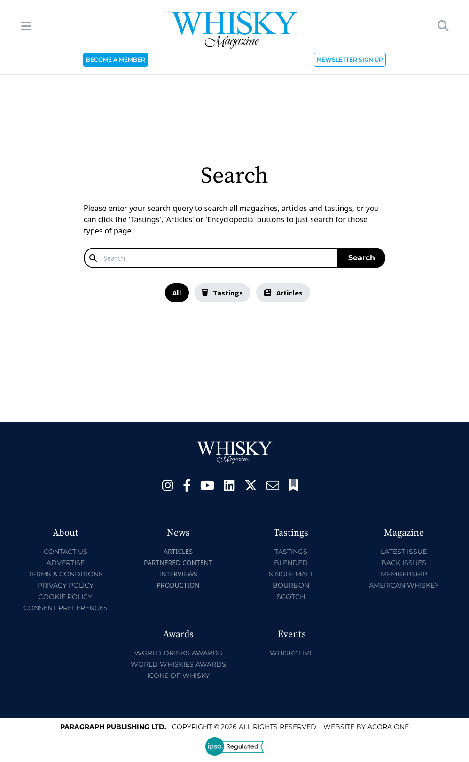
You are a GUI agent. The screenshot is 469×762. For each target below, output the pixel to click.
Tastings (222, 292)
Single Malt (291, 574)
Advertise (66, 563)
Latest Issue (404, 551)
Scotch (291, 596)
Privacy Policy (66, 585)
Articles (283, 292)
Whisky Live (291, 653)
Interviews (178, 573)
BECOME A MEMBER (115, 59)
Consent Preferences (65, 608)
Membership (404, 574)
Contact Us (65, 551)
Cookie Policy (65, 596)
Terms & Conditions (65, 574)
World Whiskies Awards (178, 664)
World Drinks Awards (178, 653)
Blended (291, 563)
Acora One (388, 727)
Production (178, 585)
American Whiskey (404, 585)
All (176, 292)
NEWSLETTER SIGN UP (350, 59)
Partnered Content (178, 562)
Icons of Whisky (178, 675)
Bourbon (291, 585)
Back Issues (403, 563)
